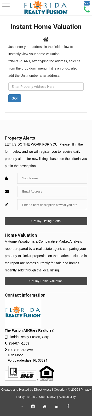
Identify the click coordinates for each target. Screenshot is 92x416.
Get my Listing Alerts (46, 221)
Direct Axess (42, 389)
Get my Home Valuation (46, 281)
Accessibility (67, 396)
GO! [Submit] (15, 98)
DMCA (51, 396)
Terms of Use (35, 396)
